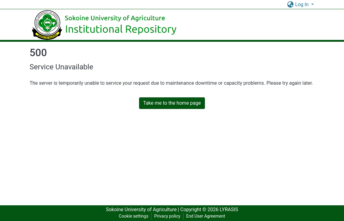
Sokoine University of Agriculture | (143, 209)
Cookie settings (134, 216)
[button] (290, 5)
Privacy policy (167, 216)
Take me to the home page (172, 103)
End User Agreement (205, 216)
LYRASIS (229, 209)
